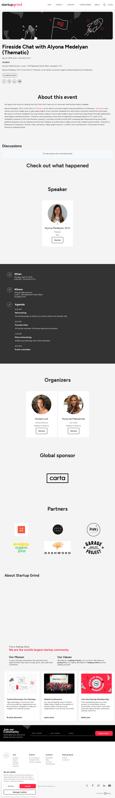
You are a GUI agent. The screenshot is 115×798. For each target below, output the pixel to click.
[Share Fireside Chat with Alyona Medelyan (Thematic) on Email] (19, 81)
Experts (15, 760)
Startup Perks (85, 5)
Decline (11, 786)
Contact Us (65, 760)
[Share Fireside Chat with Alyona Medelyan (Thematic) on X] (9, 81)
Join (49, 5)
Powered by (104, 793)
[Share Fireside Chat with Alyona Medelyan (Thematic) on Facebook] (4, 81)
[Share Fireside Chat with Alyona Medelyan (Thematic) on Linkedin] (14, 81)
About (97, 5)
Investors (16, 758)
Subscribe (103, 733)
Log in (110, 5)
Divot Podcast (50, 764)
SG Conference (34, 758)
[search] (104, 4)
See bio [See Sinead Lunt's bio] (41, 431)
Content (71, 5)
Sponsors (16, 764)
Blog (47, 760)
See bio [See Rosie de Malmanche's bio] (73, 431)
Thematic (39, 108)
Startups (15, 762)
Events (59, 5)
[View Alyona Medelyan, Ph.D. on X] (57, 223)
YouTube (48, 762)
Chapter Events (34, 760)
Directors (15, 766)
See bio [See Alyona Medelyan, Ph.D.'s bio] (57, 240)
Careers (64, 758)
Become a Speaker (35, 762)
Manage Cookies (20, 792)
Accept (28, 786)
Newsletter (49, 758)
